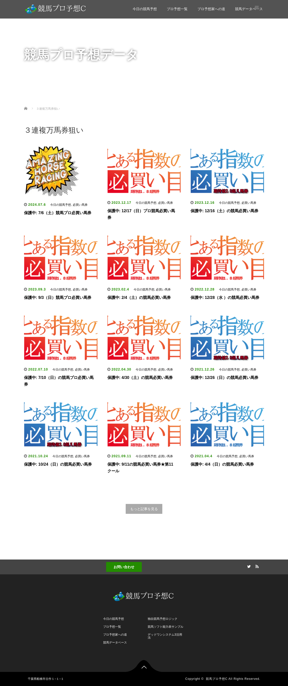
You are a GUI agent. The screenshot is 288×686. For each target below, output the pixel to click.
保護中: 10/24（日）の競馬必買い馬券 (58, 464)
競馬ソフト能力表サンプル (165, 626)
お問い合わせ (124, 567)
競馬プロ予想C (217, 679)
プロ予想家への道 (211, 9)
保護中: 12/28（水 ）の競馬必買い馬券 (225, 297)
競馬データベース (249, 9)
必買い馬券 (80, 205)
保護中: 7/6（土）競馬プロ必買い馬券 (57, 213)
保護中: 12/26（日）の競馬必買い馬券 (224, 377)
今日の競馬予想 (145, 9)
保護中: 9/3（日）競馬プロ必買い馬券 (57, 297)
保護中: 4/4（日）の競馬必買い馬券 (222, 464)
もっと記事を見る (144, 509)
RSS (256, 565)
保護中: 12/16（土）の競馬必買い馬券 (224, 211)
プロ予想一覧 (177, 9)
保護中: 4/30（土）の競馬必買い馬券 (140, 377)
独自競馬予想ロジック (162, 619)
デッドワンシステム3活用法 (165, 636)
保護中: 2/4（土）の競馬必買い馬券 (139, 297)
